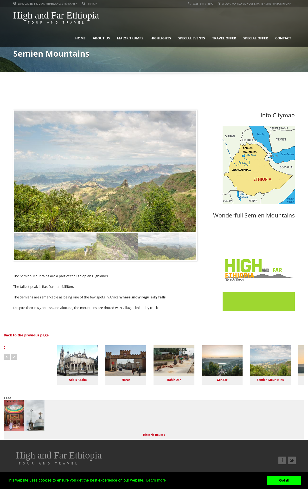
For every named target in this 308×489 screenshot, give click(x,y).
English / (39, 3)
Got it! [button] (284, 480)
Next (14, 357)
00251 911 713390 (200, 3)
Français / (70, 3)
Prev (7, 357)
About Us (101, 38)
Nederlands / (54, 3)
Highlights (160, 38)
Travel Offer (224, 38)
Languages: (23, 3)
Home (80, 38)
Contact (283, 38)
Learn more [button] (156, 480)
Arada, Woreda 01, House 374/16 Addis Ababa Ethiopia (254, 3)
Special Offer (255, 38)
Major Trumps (130, 38)
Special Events (191, 38)
